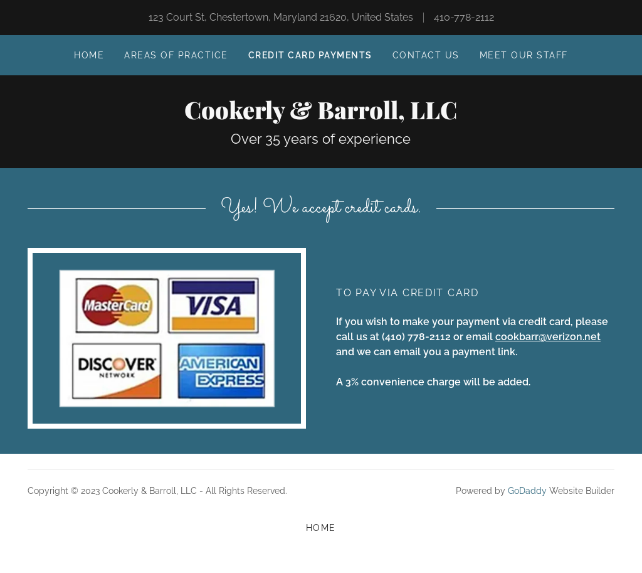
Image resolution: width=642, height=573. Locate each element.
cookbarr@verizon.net (548, 337)
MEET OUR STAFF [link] (524, 55)
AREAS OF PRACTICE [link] (176, 55)
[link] (321, 116)
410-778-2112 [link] (464, 17)
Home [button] (321, 528)
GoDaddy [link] (527, 491)
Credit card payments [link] (310, 55)
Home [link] (89, 55)
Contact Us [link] (426, 55)
